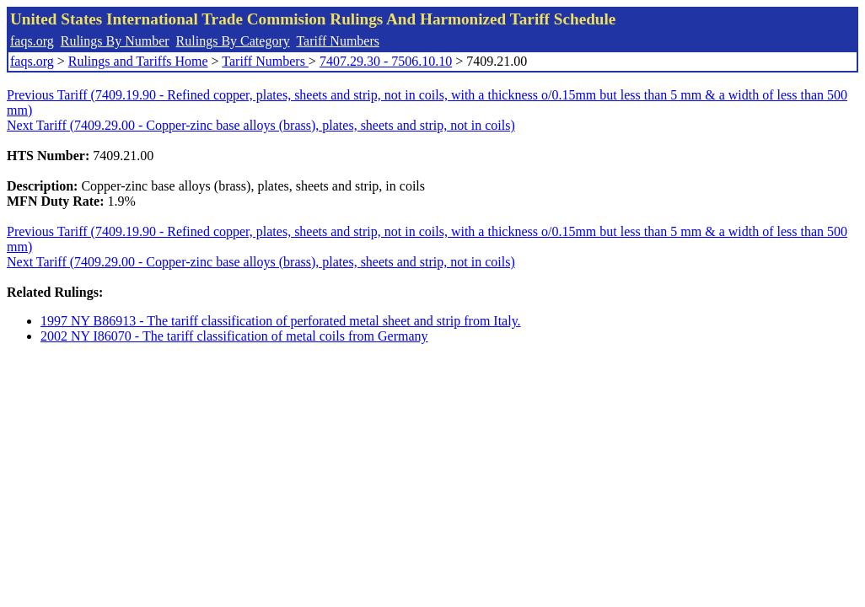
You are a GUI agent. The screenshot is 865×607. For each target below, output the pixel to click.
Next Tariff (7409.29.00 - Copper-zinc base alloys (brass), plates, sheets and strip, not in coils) (261, 125)
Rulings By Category (233, 41)
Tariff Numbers (337, 41)
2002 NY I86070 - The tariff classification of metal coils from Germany (234, 336)
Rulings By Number (115, 41)
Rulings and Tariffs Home (138, 61)
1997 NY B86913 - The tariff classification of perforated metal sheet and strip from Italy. (280, 321)
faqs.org (32, 41)
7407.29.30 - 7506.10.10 (386, 61)
